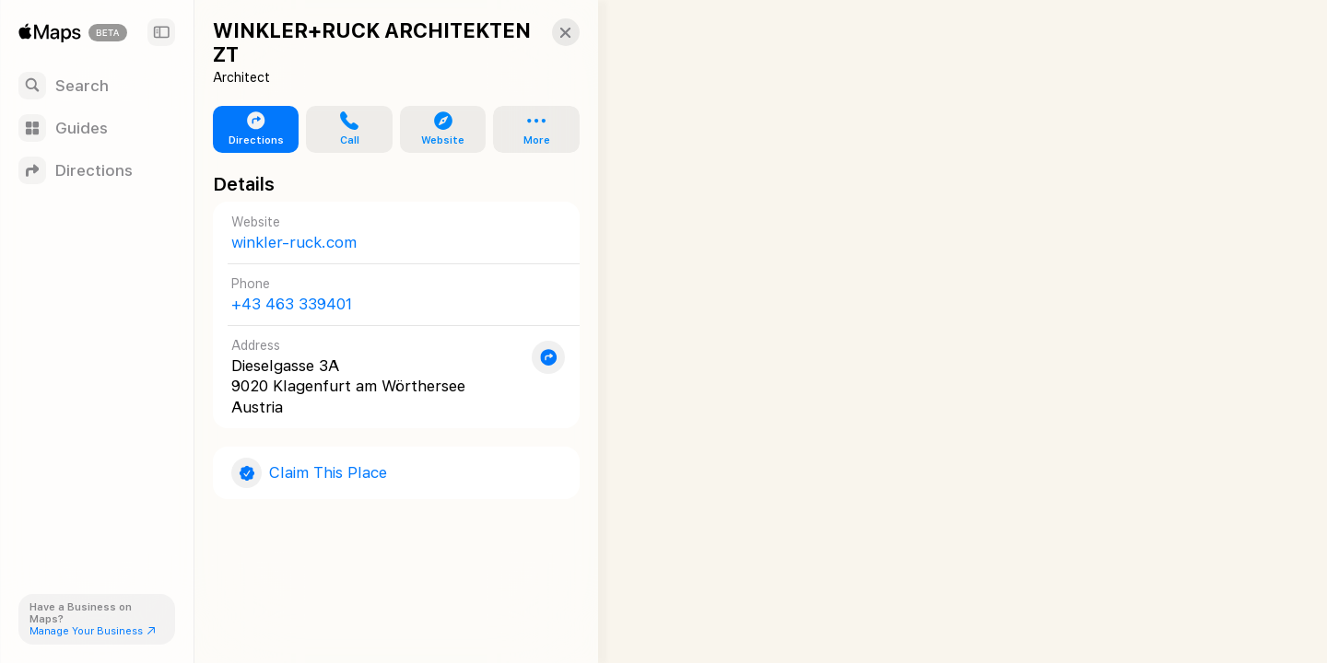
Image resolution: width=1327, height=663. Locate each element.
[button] (549, 32)
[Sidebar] (161, 32)
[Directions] (96, 170)
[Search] (96, 85)
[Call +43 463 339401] (388, 294)
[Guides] (96, 128)
